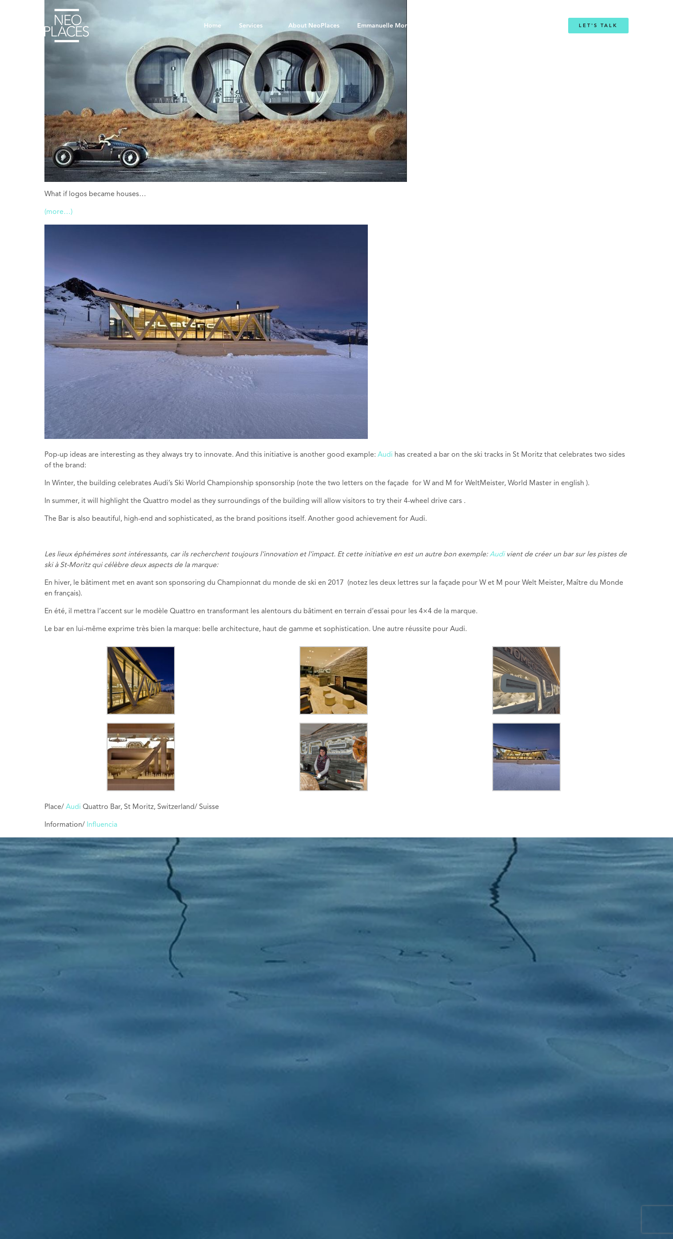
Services (251, 26)
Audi (385, 455)
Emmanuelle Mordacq (389, 26)
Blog (446, 26)
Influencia (102, 825)
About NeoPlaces (313, 26)
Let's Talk (598, 25)
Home (212, 26)
